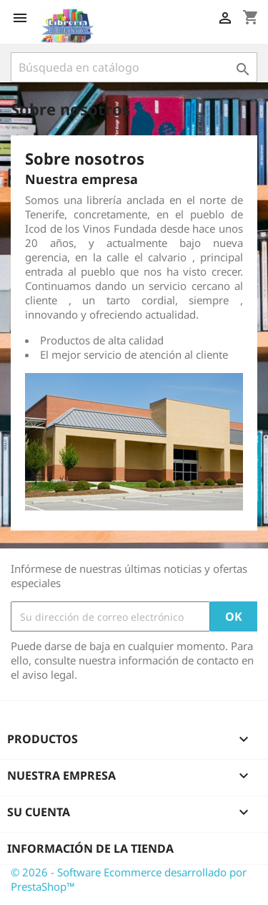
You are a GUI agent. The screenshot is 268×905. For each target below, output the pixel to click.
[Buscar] (134, 67)
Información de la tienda (90, 848)
